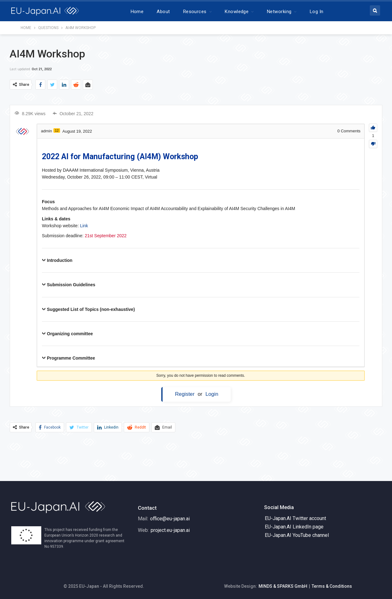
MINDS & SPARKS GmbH (283, 586)
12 (56, 130)
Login (211, 394)
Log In (317, 11)
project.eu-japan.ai (170, 530)
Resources (195, 11)
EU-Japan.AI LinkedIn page (294, 527)
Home (137, 11)
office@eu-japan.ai (170, 519)
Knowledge (237, 11)
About (163, 11)
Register (185, 394)
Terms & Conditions (332, 586)
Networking (279, 11)
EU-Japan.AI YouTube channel (297, 535)
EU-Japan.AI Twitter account (295, 518)
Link (84, 225)
